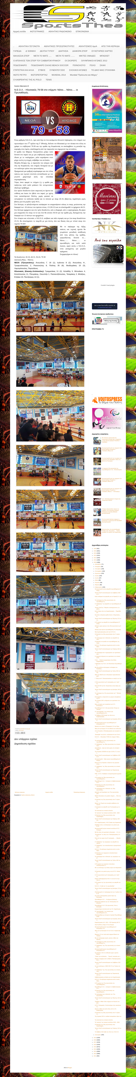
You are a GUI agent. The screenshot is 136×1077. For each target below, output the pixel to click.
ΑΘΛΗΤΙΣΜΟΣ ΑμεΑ (88, 46)
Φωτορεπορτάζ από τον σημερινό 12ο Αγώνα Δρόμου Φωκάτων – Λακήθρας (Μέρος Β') (112, 480)
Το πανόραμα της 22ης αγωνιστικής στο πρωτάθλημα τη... (105, 600)
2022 (95, 557)
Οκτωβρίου (98, 568)
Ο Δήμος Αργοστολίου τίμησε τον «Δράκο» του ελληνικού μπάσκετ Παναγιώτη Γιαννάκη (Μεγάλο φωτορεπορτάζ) (110, 511)
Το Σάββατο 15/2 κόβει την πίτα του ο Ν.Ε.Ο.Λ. (107, 1032)
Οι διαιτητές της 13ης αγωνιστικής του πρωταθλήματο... (104, 785)
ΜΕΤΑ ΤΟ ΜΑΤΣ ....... (65, 56)
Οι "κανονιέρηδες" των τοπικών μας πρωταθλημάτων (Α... (104, 712)
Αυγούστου (98, 573)
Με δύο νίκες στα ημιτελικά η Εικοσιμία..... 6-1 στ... (108, 832)
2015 (95, 1046)
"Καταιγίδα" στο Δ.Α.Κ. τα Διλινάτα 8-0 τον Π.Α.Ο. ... (108, 734)
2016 (95, 1044)
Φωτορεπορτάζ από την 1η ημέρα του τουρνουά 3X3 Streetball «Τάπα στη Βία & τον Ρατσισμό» (112, 460)
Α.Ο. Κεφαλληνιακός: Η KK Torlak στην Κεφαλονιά (108, 822)
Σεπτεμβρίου (98, 571)
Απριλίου (97, 582)
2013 (95, 1051)
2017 (95, 1042)
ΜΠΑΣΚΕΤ (105, 56)
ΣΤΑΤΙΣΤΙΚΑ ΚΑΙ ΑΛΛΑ (23, 70)
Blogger (70, 1067)
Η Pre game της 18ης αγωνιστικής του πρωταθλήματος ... (105, 778)
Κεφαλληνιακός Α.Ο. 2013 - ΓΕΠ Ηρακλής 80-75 (107, 922)
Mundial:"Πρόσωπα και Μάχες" (84, 75)
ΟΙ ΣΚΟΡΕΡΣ (71, 61)
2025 (95, 551)
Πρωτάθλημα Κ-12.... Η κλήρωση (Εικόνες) (106, 899)
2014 (95, 1049)
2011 (95, 1056)
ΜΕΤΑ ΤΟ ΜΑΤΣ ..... (43, 56)
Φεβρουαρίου (98, 587)
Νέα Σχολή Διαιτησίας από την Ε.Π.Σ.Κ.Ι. (105, 632)
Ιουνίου (97, 578)
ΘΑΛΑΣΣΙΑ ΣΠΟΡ (21, 56)
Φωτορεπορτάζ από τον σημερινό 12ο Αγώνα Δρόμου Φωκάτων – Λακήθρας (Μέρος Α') (112, 449)
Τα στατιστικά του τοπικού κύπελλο (104, 810)
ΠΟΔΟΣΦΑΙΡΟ (20, 65)
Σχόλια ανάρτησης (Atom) (28, 795)
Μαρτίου (97, 584)
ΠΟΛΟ (93, 65)
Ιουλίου (97, 575)
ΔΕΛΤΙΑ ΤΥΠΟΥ (47, 51)
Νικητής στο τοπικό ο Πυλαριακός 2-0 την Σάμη (107, 726)
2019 (95, 1037)
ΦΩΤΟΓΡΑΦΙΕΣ (37, 31)
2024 (95, 553)
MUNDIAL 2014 (59, 75)
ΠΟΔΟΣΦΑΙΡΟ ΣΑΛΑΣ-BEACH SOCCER (49, 65)
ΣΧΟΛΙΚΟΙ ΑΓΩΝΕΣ (78, 70)
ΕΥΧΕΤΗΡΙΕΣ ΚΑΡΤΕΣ (102, 51)
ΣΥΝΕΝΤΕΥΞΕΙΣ (57, 70)
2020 (95, 562)
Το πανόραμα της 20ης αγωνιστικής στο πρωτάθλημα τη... (105, 942)
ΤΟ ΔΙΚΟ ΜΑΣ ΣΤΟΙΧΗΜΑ (103, 70)
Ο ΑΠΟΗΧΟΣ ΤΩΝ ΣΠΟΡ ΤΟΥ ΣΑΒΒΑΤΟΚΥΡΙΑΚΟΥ (37, 61)
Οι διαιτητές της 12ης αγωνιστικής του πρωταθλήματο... (104, 991)
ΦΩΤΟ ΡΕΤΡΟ (20, 75)
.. (13, 46)
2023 (95, 555)
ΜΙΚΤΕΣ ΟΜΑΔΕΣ (87, 56)
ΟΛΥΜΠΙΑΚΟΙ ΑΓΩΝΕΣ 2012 (94, 61)
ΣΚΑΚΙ (103, 65)
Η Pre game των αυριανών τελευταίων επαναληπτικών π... (105, 864)
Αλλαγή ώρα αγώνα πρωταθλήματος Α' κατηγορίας (108, 629)
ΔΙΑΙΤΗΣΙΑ (63, 51)
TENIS (49, 80)
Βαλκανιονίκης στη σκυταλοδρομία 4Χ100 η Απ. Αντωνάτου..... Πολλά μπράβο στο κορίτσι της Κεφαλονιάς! (111, 531)
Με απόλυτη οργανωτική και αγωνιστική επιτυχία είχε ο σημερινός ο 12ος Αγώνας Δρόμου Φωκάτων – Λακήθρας (111, 440)
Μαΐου (97, 580)
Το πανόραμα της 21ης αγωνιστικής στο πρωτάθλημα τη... (105, 741)
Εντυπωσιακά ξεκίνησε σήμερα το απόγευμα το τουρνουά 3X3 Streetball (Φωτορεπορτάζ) (112, 521)
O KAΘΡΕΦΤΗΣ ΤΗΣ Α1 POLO (27, 80)
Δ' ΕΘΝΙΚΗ (31, 51)
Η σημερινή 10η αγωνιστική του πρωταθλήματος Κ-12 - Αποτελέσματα (112, 469)
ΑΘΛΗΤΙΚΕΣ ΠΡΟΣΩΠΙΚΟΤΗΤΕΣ (59, 46)
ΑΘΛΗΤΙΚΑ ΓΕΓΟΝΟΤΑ (29, 46)
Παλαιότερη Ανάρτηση (79, 792)
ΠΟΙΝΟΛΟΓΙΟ (79, 65)
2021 (95, 560)
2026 (95, 548)
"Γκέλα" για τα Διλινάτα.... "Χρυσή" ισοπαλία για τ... (108, 956)
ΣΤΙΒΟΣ (41, 70)
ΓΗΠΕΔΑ (17, 51)
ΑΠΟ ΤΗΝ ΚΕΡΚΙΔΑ (110, 46)
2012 (95, 1053)
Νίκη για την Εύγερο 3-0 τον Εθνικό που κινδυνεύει (108, 728)
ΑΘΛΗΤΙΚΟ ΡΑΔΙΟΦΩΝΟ (60, 31)
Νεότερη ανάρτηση (20, 792)
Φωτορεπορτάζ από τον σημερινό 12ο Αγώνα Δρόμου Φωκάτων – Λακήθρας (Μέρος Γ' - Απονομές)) (112, 490)
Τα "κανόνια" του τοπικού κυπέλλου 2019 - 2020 (107, 813)
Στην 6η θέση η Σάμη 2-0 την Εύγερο (104, 924)
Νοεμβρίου (98, 566)
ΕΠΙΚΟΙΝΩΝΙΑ (82, 31)
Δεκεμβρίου (98, 564)
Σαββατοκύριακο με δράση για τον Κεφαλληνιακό (107, 977)
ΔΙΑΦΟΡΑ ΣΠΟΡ (79, 51)
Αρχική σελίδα (19, 31)
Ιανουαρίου (98, 1034)
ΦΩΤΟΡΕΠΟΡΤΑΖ (39, 75)
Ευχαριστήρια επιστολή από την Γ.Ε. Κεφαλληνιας (107, 909)
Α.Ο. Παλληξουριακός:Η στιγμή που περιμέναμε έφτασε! (111, 499)
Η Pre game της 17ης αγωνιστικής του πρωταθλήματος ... (105, 983)
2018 (95, 1040)
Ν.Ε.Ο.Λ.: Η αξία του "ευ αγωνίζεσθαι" (104, 886)
